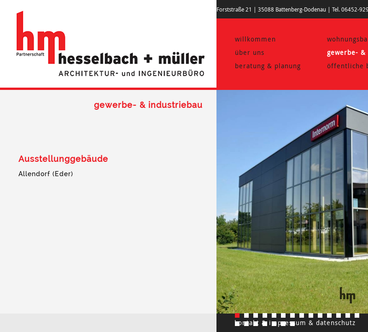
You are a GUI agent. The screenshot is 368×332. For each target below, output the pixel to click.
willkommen (255, 39)
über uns (249, 52)
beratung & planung (268, 65)
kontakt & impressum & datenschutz (295, 322)
